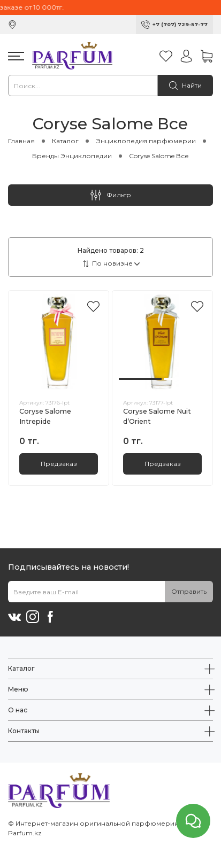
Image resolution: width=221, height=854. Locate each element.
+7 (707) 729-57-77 (180, 24)
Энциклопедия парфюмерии (146, 141)
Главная (21, 141)
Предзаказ (59, 464)
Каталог (65, 141)
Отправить (189, 591)
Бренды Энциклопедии (72, 156)
